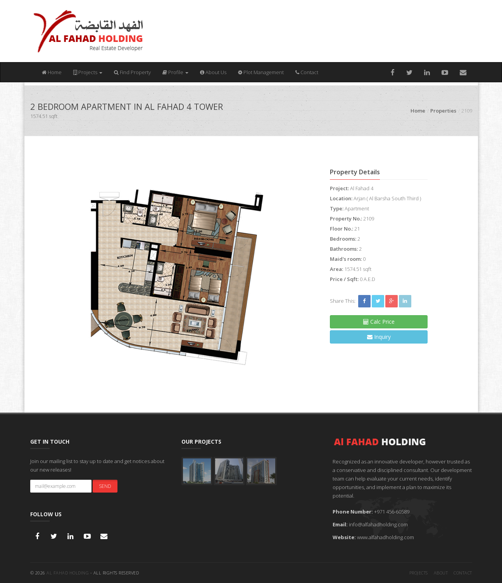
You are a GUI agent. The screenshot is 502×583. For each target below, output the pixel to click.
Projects (87, 72)
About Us (213, 72)
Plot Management (261, 72)
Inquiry (379, 336)
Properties (443, 110)
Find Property (132, 72)
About (441, 573)
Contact (306, 72)
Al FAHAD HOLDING (68, 573)
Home (52, 72)
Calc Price (379, 321)
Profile (175, 72)
